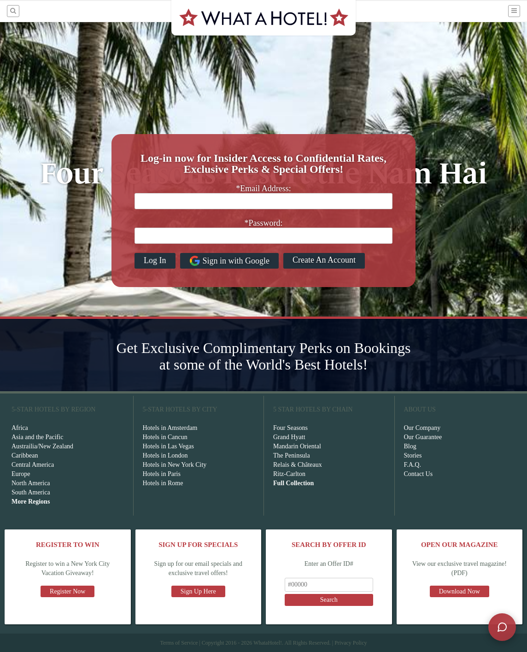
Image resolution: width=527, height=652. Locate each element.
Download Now (459, 591)
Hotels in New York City (175, 464)
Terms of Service (179, 643)
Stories (413, 455)
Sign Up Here (198, 591)
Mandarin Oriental (297, 446)
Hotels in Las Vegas (168, 446)
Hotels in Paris (162, 473)
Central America (33, 464)
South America (31, 492)
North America (31, 483)
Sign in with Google (229, 260)
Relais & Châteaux (297, 464)
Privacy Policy (350, 643)
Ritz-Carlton (289, 473)
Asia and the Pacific (37, 437)
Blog (410, 446)
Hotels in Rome (163, 483)
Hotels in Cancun (165, 437)
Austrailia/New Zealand (42, 446)
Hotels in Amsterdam (170, 427)
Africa (20, 427)
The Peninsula (291, 455)
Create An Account (324, 259)
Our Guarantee (423, 437)
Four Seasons (290, 427)
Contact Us (418, 473)
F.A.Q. (412, 464)
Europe (21, 473)
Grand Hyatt (289, 437)
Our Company (422, 427)
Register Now (67, 591)
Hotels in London (165, 455)
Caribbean (25, 455)
